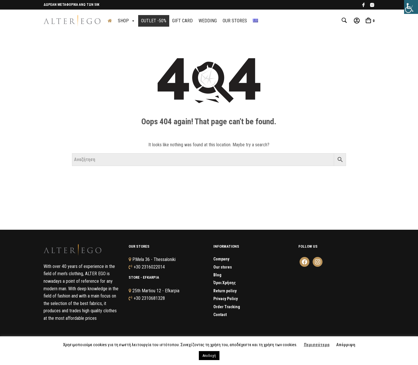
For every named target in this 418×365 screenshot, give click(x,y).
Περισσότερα (316, 344)
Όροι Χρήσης (224, 283)
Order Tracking (226, 307)
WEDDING (208, 21)
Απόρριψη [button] (345, 344)
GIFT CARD (182, 21)
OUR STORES (235, 21)
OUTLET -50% (153, 21)
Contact (220, 315)
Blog (217, 275)
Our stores (222, 267)
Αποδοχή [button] (209, 355)
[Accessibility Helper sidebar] (411, 7)
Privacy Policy (225, 299)
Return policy (225, 291)
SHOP (126, 21)
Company (221, 259)
